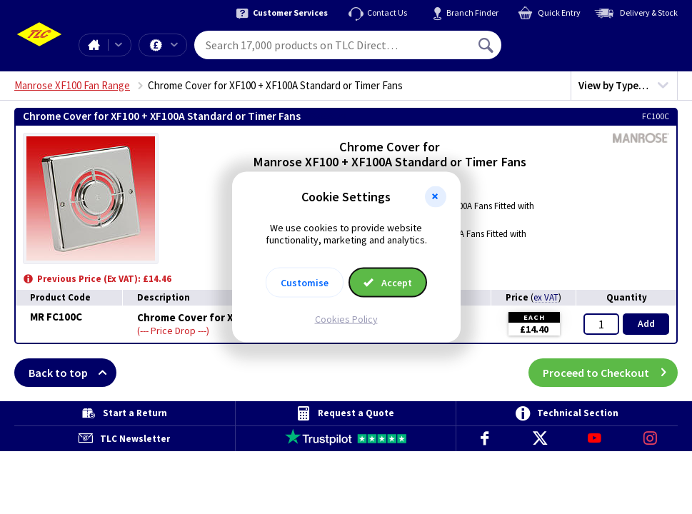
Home (93, 45)
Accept (388, 282)
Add (646, 323)
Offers (174, 45)
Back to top (72, 372)
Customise (305, 282)
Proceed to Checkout (610, 372)
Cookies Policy (346, 318)
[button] (435, 197)
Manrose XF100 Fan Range (72, 85)
